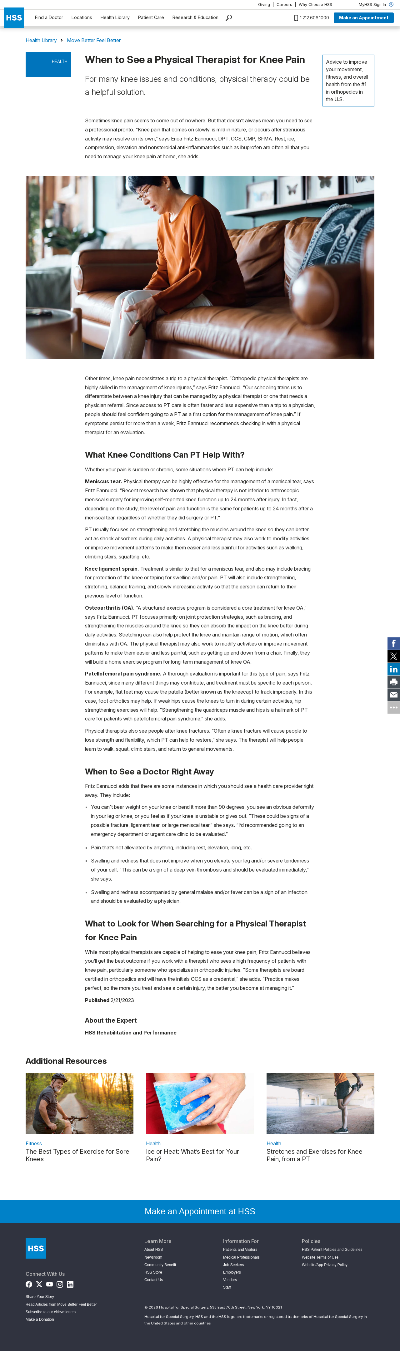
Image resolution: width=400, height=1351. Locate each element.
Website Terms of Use (320, 1257)
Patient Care (151, 17)
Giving (264, 4)
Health (60, 61)
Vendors (230, 1280)
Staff (227, 1287)
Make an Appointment (363, 17)
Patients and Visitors (240, 1249)
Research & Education (195, 17)
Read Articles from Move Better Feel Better (61, 1304)
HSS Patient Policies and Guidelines (332, 1249)
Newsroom (153, 1257)
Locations (82, 17)
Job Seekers (233, 1265)
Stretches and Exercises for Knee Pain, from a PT (314, 1155)
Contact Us (153, 1280)
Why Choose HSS (315, 4)
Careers (284, 4)
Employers (232, 1272)
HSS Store (153, 1272)
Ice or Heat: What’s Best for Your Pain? (192, 1155)
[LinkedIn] (70, 1283)
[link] (394, 643)
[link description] (79, 1103)
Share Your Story (40, 1297)
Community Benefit (160, 1265)
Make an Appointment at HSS (200, 1211)
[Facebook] (29, 1283)
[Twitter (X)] (39, 1283)
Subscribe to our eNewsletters (51, 1312)
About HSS (153, 1249)
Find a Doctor (49, 17)
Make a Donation (40, 1319)
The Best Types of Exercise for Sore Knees (77, 1155)
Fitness (34, 1143)
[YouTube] (49, 1283)
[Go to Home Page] (36, 1248)
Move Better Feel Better (94, 40)
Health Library (115, 17)
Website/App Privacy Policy (325, 1265)
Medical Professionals (241, 1257)
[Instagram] (60, 1283)
